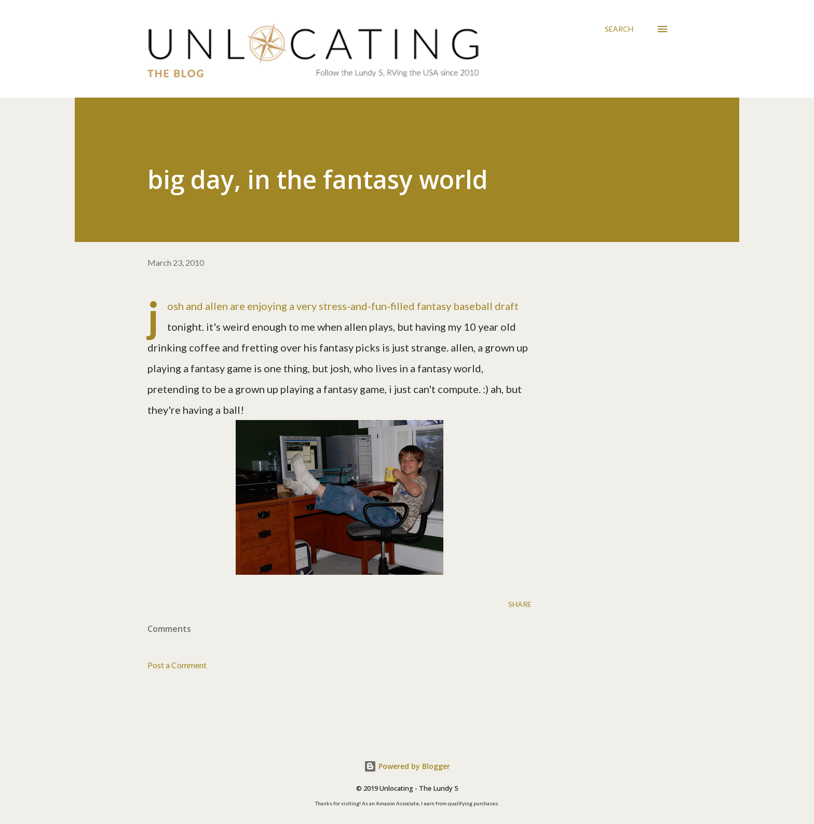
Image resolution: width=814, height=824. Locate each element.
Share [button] (520, 604)
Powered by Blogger (407, 766)
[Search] (619, 29)
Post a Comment (177, 665)
